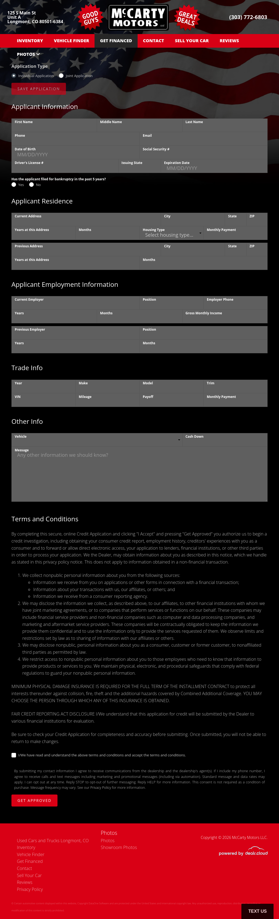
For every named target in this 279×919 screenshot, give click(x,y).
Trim (210, 383)
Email (147, 135)
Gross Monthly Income (204, 313)
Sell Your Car (192, 41)
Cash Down (195, 436)
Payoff (148, 396)
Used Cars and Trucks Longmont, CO (53, 841)
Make (83, 383)
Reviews (229, 41)
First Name (24, 122)
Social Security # (156, 149)
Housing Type (154, 229)
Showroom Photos (119, 847)
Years (19, 313)
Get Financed (116, 41)
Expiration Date (176, 162)
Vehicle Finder (71, 41)
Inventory (30, 41)
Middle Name (111, 122)
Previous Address (29, 246)
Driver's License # (29, 162)
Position (149, 299)
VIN (18, 396)
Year (18, 383)
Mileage (85, 396)
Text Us (257, 911)
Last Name (194, 122)
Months (85, 229)
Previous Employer (30, 329)
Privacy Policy (100, 787)
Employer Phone (220, 299)
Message (22, 450)
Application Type (29, 66)
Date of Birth (25, 149)
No (38, 184)
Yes (21, 184)
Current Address (28, 216)
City (167, 216)
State (232, 216)
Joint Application (79, 75)
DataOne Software (99, 903)
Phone (20, 135)
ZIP (252, 216)
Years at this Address (32, 229)
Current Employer (29, 299)
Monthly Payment (221, 229)
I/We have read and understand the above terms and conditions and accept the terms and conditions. (102, 755)
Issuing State (132, 162)
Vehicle (20, 436)
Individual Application (36, 75)
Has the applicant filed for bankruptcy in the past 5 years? (58, 179)
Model (148, 383)
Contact (153, 41)
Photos (26, 54)
